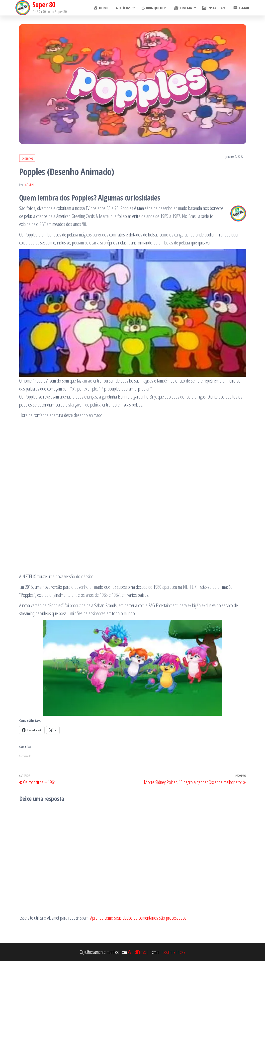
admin (29, 185)
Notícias (123, 7)
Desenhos (27, 158)
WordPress (137, 952)
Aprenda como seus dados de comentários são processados (138, 917)
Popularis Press (172, 952)
